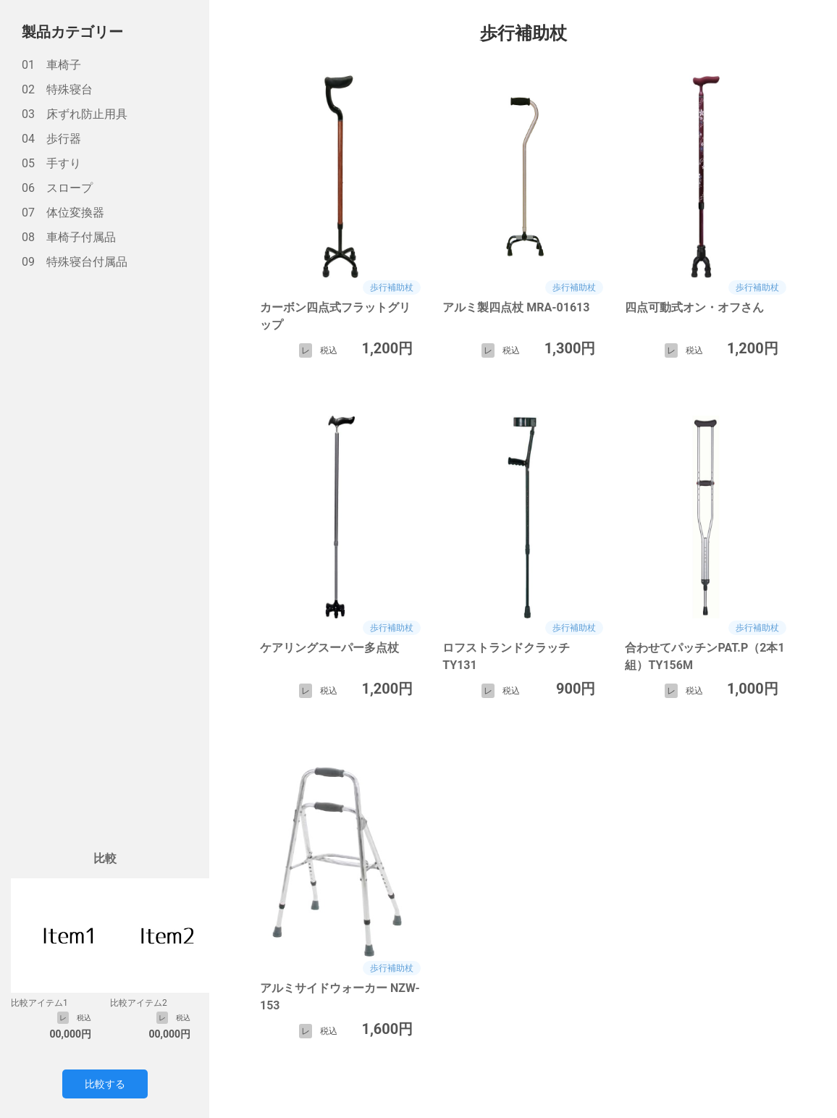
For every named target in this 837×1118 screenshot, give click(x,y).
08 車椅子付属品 (69, 237)
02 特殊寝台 (57, 89)
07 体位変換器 (63, 212)
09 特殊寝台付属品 (74, 262)
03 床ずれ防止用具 (74, 114)
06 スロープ (57, 188)
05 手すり (51, 163)
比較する (105, 1084)
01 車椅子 (51, 65)
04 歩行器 (51, 139)
